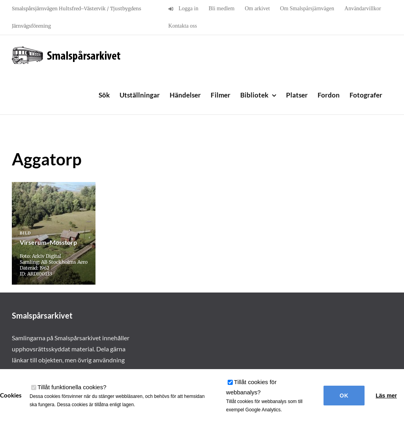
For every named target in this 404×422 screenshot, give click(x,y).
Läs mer (386, 395)
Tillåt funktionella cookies (72, 387)
